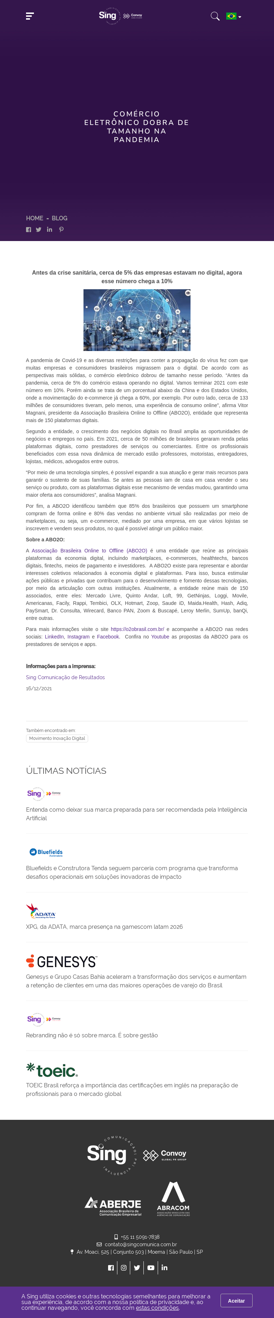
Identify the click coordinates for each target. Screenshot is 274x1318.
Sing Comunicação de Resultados (65, 677)
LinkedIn (54, 637)
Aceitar (236, 1301)
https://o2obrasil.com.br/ (137, 629)
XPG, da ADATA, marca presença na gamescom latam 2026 (104, 926)
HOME (34, 218)
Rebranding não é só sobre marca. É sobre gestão (92, 1035)
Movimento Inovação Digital (57, 738)
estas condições (157, 1307)
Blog (59, 218)
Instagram (78, 637)
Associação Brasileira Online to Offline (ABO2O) (89, 550)
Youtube (160, 637)
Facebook (108, 637)
